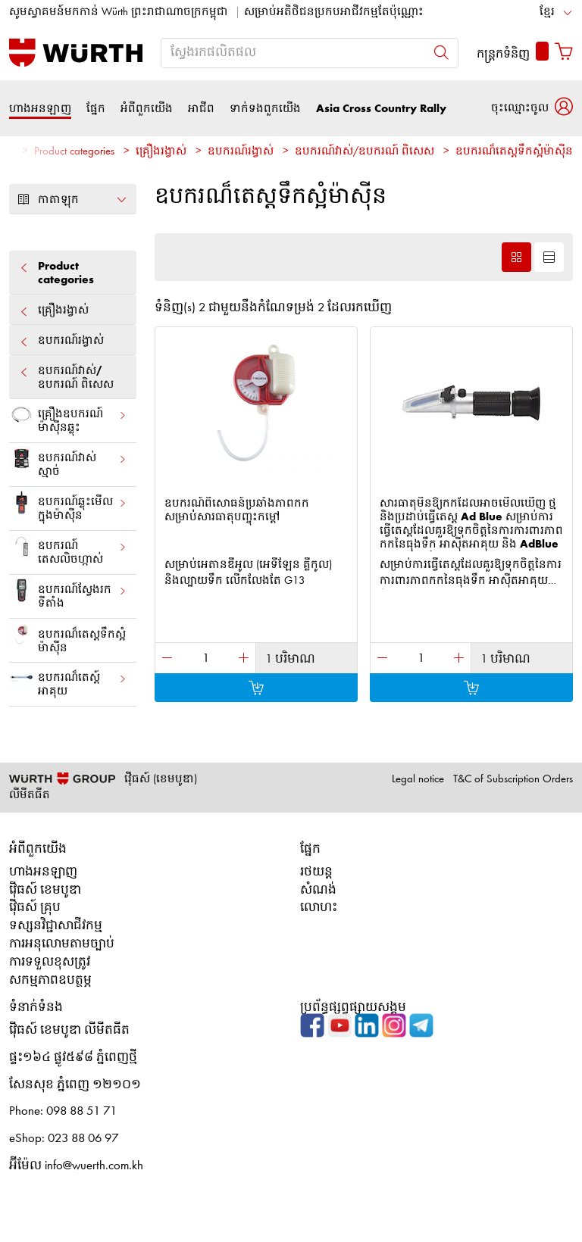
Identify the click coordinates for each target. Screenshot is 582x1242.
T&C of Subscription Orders (513, 779)
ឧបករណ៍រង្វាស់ (241, 152)
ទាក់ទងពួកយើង (265, 108)
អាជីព (201, 108)
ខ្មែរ (547, 12)
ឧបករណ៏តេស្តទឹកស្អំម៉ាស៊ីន (514, 152)
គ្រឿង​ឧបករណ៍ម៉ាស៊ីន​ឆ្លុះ (68, 418)
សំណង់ (318, 890)
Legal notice (418, 779)
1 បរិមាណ (290, 659)
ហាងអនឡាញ (40, 108)
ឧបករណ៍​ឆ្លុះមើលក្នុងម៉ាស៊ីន (68, 506)
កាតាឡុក (72, 199)
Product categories (74, 152)
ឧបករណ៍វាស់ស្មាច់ (68, 462)
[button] (532, 108)
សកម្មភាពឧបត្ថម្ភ (50, 980)
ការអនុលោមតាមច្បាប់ (61, 944)
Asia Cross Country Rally (381, 108)
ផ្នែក (95, 108)
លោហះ (318, 907)
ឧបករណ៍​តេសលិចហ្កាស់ (68, 550)
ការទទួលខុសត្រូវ (49, 962)
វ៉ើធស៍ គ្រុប (35, 907)
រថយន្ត (316, 872)
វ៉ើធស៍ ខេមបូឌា (45, 890)
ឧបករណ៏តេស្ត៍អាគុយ (68, 681)
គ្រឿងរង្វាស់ (161, 152)
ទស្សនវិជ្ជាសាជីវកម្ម (55, 925)
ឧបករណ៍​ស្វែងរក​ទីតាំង (68, 594)
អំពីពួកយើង (146, 108)
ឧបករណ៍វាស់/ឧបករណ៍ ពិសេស (364, 152)
